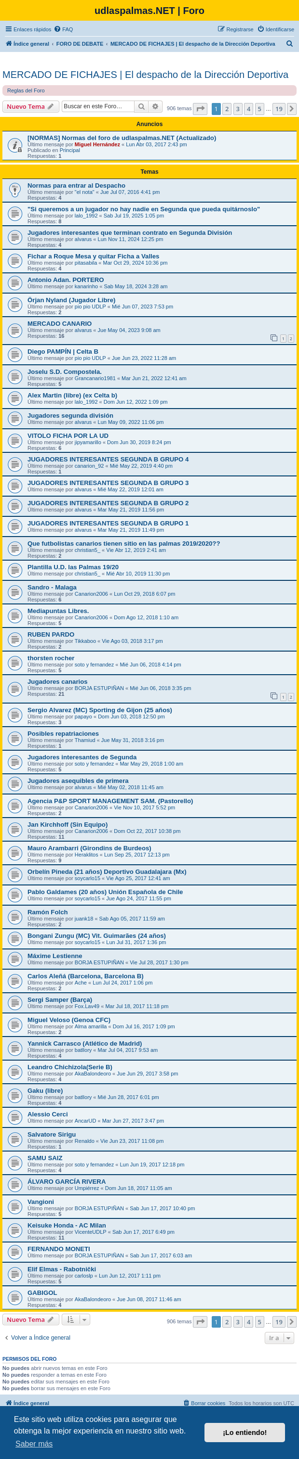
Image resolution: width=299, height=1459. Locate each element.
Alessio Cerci (47, 1114)
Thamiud (85, 740)
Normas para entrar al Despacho (76, 185)
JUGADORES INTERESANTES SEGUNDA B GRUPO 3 (108, 482)
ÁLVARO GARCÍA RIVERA (66, 1181)
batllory (83, 1050)
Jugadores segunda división (70, 415)
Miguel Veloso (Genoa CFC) (68, 1020)
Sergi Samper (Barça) (59, 999)
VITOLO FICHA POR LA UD (68, 435)
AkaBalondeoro (93, 1073)
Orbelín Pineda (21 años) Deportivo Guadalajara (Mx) (107, 871)
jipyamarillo (88, 442)
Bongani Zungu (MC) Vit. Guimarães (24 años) (96, 935)
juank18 (84, 918)
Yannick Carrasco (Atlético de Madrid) (84, 1043)
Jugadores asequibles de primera (78, 780)
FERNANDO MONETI (58, 1249)
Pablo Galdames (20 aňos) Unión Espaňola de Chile (105, 892)
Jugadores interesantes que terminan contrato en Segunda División (129, 232)
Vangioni (40, 1201)
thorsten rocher (50, 658)
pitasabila (86, 263)
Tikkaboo (85, 641)
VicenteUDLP (91, 1232)
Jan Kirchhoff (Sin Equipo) (67, 824)
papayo (83, 716)
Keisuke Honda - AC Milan (66, 1225)
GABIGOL (42, 1292)
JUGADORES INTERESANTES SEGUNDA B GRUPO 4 (108, 459)
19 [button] (279, 108)
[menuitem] (63, 29)
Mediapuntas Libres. (58, 610)
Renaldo (85, 1141)
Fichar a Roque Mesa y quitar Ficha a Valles (93, 256)
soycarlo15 (87, 878)
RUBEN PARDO (50, 634)
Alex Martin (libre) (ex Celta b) (72, 395)
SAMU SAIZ (45, 1158)
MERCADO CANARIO (59, 323)
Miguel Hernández (97, 144)
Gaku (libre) (45, 1090)
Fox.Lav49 (87, 1006)
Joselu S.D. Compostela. (64, 371)
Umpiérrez (87, 1188)
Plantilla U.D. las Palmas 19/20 (73, 567)
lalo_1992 (86, 215)
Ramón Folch (47, 912)
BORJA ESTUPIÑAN (99, 688)
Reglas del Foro (26, 90)
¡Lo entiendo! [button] (245, 1432)
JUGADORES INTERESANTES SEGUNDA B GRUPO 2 (108, 503)
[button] (200, 109)
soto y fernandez (94, 664)
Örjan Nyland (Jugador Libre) (71, 300)
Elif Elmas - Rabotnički (61, 1269)
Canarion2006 (91, 594)
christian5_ (87, 550)
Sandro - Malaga (52, 587)
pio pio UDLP (90, 306)
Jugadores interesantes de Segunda (81, 757)
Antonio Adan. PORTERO (65, 279)
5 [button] (259, 108)
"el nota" (85, 192)
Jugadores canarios (57, 681)
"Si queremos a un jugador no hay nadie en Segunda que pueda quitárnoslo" (143, 209)
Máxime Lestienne (54, 956)
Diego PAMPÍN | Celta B (62, 351)
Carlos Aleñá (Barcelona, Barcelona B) (85, 976)
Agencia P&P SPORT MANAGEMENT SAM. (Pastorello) (110, 801)
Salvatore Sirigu (51, 1134)
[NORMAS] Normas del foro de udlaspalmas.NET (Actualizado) (121, 137)
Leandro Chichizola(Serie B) (69, 1067)
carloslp (84, 1276)
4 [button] (248, 108)
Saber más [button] (34, 1444)
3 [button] (238, 108)
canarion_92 (89, 466)
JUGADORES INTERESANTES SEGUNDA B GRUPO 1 (108, 523)
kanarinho (86, 286)
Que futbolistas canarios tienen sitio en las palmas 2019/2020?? (123, 543)
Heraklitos (86, 854)
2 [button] (227, 108)
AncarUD (85, 1121)
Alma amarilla (91, 1026)
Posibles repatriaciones (63, 733)
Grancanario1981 (95, 378)
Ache (81, 982)
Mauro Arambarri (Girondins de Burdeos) (89, 848)
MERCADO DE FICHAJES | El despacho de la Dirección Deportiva (145, 74)
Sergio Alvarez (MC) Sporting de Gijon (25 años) (99, 710)
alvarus (83, 239)
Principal (70, 150)
